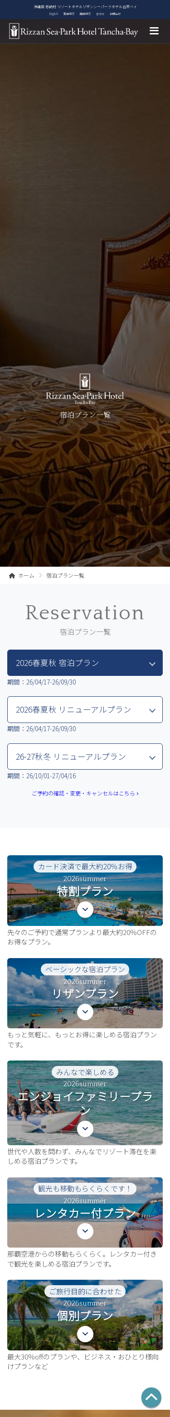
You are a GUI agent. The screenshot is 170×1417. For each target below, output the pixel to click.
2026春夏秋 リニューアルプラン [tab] (73, 709)
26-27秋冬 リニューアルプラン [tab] (71, 756)
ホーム (21, 575)
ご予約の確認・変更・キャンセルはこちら (85, 793)
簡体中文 (85, 14)
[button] (85, 900)
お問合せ (115, 14)
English (53, 14)
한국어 (100, 14)
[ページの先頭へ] (151, 1398)
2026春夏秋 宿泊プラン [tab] (57, 662)
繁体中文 (68, 14)
